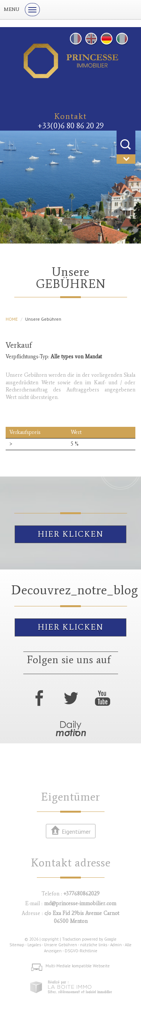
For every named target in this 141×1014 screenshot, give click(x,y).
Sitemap (16, 944)
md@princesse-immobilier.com (80, 903)
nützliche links (93, 944)
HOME (12, 319)
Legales (34, 944)
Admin (116, 944)
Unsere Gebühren (60, 944)
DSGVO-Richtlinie (81, 950)
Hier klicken (70, 534)
